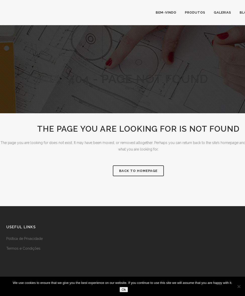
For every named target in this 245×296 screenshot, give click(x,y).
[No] (238, 286)
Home (129, 88)
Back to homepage (138, 171)
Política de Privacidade (24, 239)
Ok (124, 289)
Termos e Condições (23, 248)
